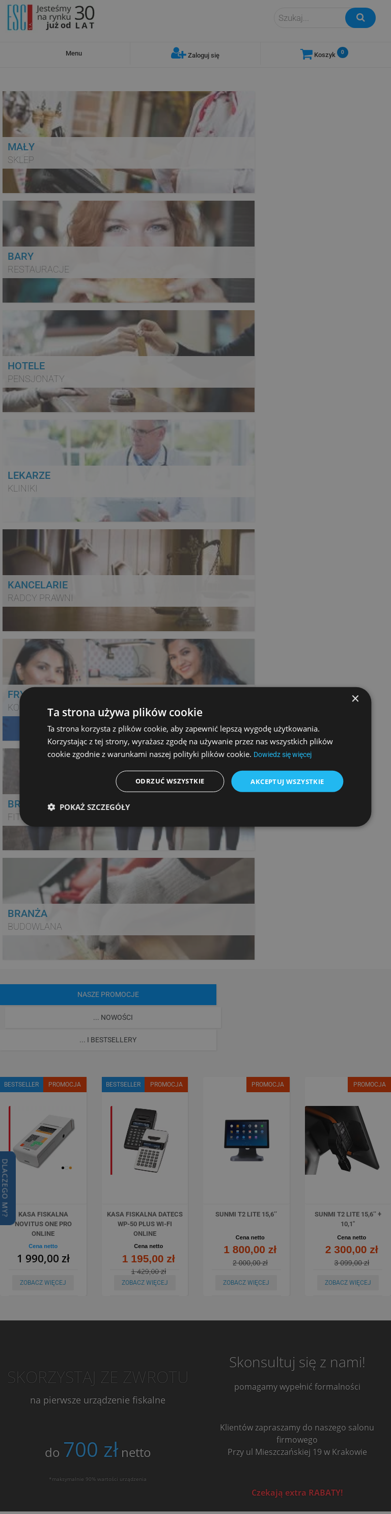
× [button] (355, 698)
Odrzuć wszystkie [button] (161, 781)
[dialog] (195, 756)
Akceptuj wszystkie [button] (284, 781)
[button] (88, 808)
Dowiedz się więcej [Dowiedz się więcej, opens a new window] (286, 753)
